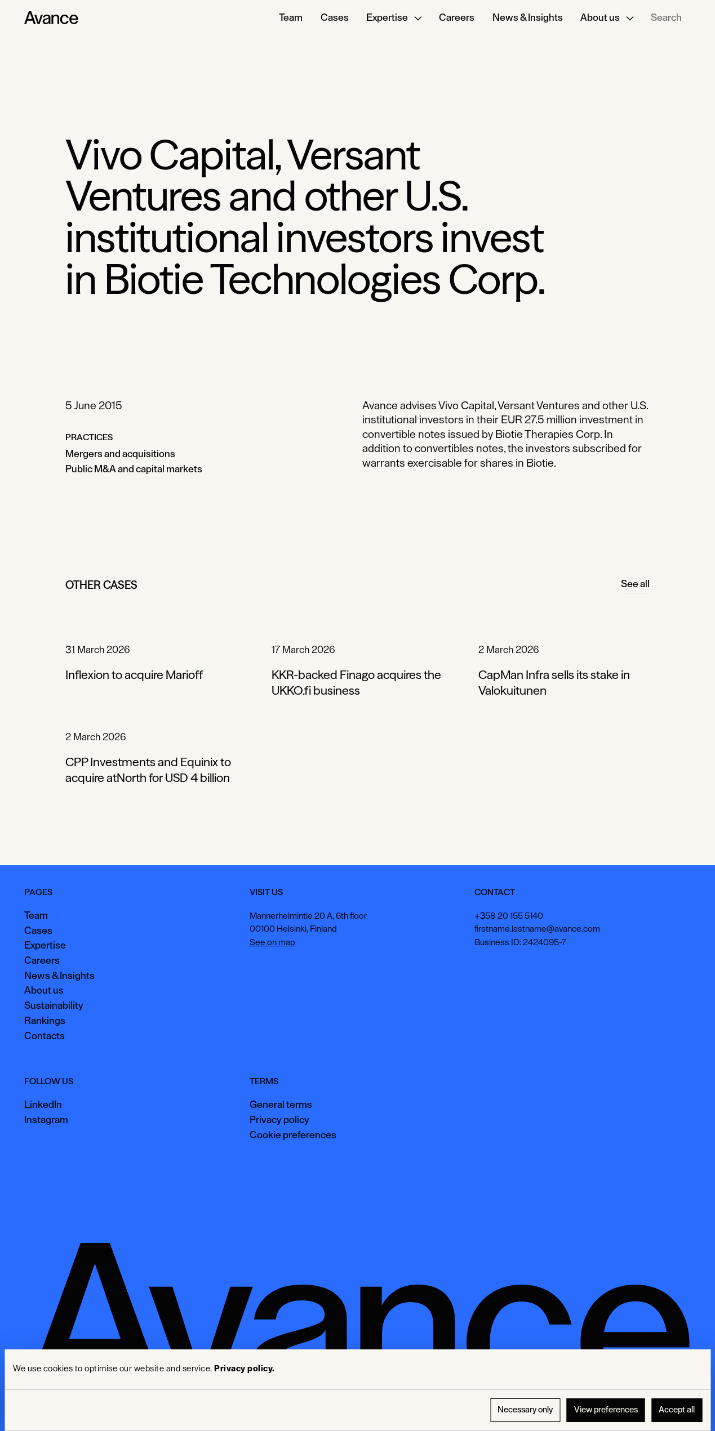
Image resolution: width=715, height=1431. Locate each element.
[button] (394, 18)
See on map (272, 942)
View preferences (606, 1410)
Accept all (677, 1410)
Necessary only (525, 1410)
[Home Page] (51, 18)
